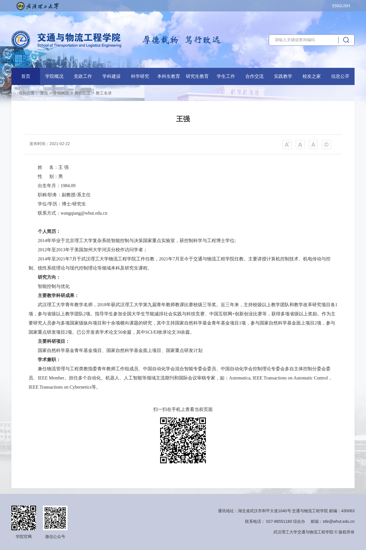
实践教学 (283, 76)
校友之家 (312, 76)
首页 (25, 76)
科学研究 (140, 76)
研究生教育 (197, 76)
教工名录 (104, 93)
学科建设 (111, 76)
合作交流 (254, 76)
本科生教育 (168, 76)
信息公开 (340, 76)
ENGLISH (341, 5)
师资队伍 (82, 93)
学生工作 (226, 76)
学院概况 (54, 76)
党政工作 (83, 76)
